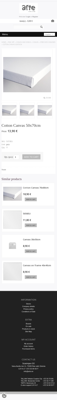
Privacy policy (28, 309)
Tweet (4, 170)
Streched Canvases (47, 42)
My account (28, 344)
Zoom (48, 98)
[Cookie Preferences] (4, 395)
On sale (28, 326)
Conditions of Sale (28, 311)
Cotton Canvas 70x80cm (36, 187)
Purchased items (28, 349)
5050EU (27, 213)
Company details (28, 306)
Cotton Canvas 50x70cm (12, 44)
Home (4, 42)
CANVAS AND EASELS (23, 42)
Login (28, 16)
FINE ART (11, 42)
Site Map (28, 331)
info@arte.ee (28, 371)
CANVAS (35, 42)
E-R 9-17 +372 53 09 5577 (28, 369)
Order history (28, 346)
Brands (28, 324)
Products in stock (28, 329)
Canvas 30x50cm (31, 239)
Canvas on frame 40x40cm (37, 265)
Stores (28, 304)
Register (35, 16)
